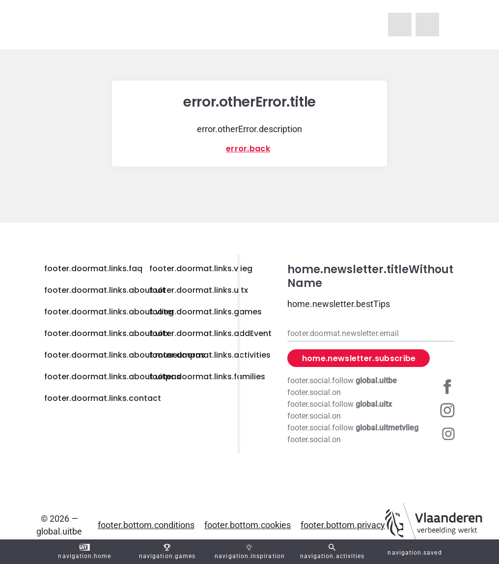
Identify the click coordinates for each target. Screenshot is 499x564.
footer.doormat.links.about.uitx (106, 333)
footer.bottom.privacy (343, 525)
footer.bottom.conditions (146, 525)
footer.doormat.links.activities (210, 355)
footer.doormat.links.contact (102, 398)
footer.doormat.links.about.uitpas (112, 376)
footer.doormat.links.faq (93, 268)
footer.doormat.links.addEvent (210, 333)
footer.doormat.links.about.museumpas (124, 355)
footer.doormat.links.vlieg (200, 268)
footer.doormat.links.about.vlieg (109, 311)
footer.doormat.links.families (207, 376)
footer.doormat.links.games (205, 311)
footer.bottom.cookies (247, 525)
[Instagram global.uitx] (371, 410)
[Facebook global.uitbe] (371, 386)
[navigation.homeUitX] (427, 24)
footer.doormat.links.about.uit (105, 290)
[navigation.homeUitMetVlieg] (400, 24)
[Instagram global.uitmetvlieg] (371, 434)
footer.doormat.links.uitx (198, 290)
